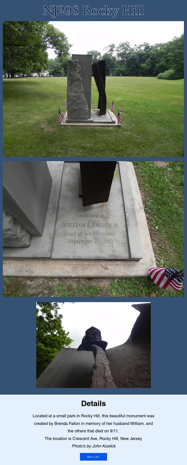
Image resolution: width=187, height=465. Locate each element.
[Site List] (93, 457)
